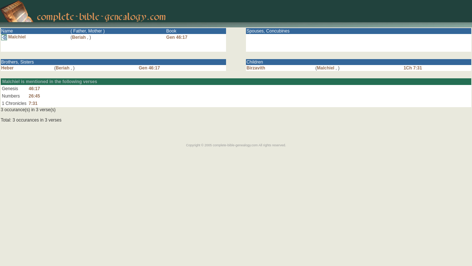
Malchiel (13, 37)
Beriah (79, 37)
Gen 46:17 (176, 37)
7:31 (33, 103)
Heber (7, 68)
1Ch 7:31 (412, 68)
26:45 (34, 96)
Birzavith (255, 68)
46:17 (34, 88)
